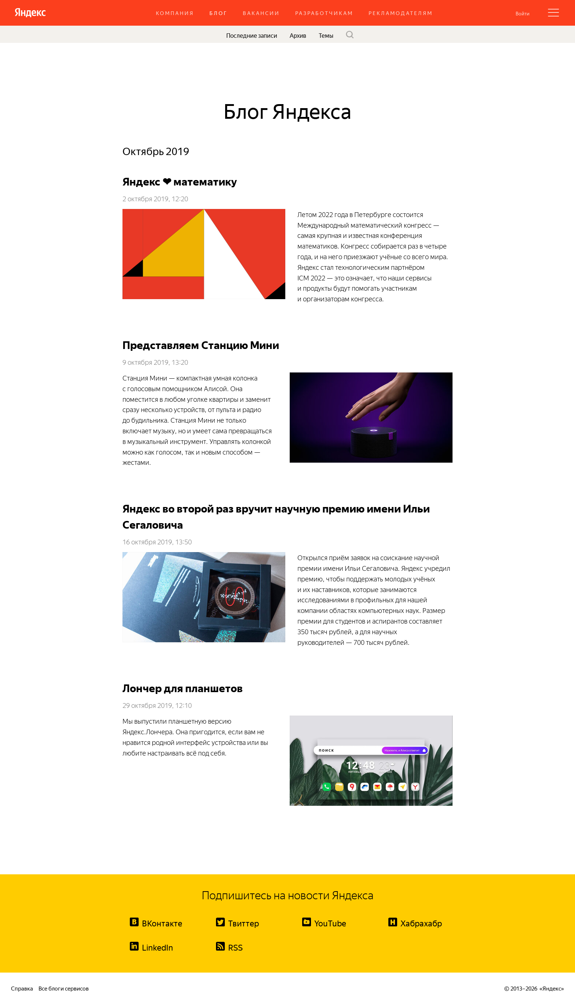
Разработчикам (324, 12)
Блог (218, 12)
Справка (22, 988)
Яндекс (551, 988)
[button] (523, 13)
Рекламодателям (401, 12)
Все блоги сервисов (64, 988)
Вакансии (261, 12)
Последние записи (251, 34)
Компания (175, 12)
